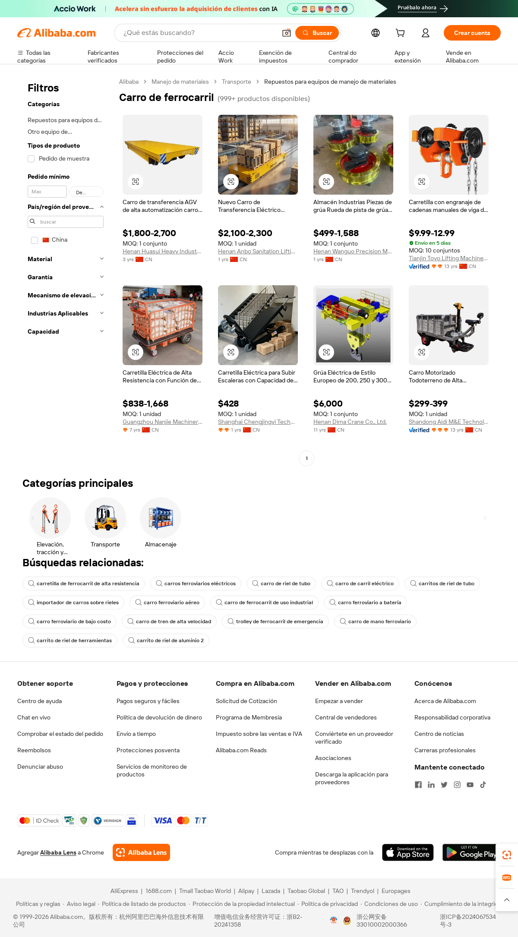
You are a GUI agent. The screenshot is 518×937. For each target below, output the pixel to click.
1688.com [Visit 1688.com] (158, 890)
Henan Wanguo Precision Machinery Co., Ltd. (353, 251)
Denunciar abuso (40, 766)
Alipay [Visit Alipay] (246, 890)
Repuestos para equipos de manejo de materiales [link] (330, 81)
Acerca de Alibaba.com (445, 700)
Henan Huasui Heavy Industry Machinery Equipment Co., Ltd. (162, 251)
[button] (286, 33)
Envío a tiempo (136, 733)
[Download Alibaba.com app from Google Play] (471, 852)
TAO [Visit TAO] (338, 890)
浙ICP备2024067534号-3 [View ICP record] (468, 920)
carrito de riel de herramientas (70, 640)
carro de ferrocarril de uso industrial (264, 602)
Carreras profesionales (445, 750)
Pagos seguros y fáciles (148, 700)
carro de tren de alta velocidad (169, 621)
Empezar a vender (339, 700)
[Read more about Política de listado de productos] (142, 904)
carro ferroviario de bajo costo (69, 621)
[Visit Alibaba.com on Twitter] (444, 785)
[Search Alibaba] (199, 33)
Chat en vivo (34, 717)
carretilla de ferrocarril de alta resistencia (83, 583)
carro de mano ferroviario (375, 621)
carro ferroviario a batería (365, 602)
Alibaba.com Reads (241, 750)
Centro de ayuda (39, 700)
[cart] (401, 34)
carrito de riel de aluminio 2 (166, 640)
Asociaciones (333, 757)
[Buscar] (317, 33)
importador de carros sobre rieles (73, 602)
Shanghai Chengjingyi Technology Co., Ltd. (258, 421)
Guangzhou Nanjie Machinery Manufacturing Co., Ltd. (162, 421)
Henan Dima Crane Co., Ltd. (350, 421)
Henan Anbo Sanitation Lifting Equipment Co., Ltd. (258, 251)
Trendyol (362, 890)
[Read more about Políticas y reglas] (36, 904)
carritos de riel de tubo (442, 583)
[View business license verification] (334, 920)
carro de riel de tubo (281, 583)
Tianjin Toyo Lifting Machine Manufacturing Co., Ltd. (449, 258)
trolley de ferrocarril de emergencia (275, 621)
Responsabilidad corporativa (452, 717)
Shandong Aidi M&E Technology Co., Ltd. (449, 421)
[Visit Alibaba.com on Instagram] (457, 785)
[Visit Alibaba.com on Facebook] (418, 785)
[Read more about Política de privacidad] (327, 904)
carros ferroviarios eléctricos (196, 583)
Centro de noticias (439, 733)
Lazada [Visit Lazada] (271, 890)
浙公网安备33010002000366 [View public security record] (382, 920)
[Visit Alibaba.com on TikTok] (483, 785)
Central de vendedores (346, 717)
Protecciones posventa (148, 750)
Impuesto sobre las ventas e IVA (259, 733)
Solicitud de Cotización (246, 700)
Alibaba (129, 81)
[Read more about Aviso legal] (79, 904)
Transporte (236, 81)
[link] (507, 855)
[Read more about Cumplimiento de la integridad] (462, 904)
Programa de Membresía (249, 717)
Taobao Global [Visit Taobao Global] (306, 890)
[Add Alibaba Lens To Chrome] (141, 852)
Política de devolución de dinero (159, 717)
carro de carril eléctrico (360, 583)
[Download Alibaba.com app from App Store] (408, 852)
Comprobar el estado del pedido (60, 733)
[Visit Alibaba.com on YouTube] (470, 785)
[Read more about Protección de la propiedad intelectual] (242, 904)
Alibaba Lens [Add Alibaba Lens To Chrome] (58, 852)
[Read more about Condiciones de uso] (389, 904)
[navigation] (65, 271)
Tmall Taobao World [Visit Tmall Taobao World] (205, 890)
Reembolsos (34, 750)
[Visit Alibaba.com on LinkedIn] (431, 785)
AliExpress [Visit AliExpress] (124, 890)
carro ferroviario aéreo (167, 602)
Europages (396, 890)
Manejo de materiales (180, 81)
